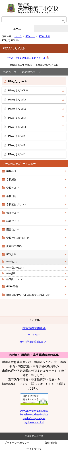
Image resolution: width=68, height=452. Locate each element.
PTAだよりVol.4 (17, 127)
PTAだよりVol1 (16, 154)
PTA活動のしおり (15, 267)
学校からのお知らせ (17, 237)
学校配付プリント (16, 204)
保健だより (12, 212)
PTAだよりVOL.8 (18, 90)
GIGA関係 (12, 286)
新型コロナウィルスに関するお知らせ (28, 294)
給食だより (12, 221)
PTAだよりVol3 (16, 136)
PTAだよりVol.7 (17, 99)
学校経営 (11, 179)
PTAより (30, 36)
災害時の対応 (14, 246)
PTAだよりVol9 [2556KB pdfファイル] (26, 57)
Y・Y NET (34, 335)
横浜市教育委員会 (34, 328)
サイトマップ (34, 448)
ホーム (17, 28)
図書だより (12, 229)
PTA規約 (10, 273)
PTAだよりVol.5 (17, 117)
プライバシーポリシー (17, 442)
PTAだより (44, 36)
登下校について (14, 279)
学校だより (12, 187)
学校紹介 (11, 171)
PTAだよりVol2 (16, 145)
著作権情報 (51, 442)
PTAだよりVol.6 (17, 108)
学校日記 (11, 196)
